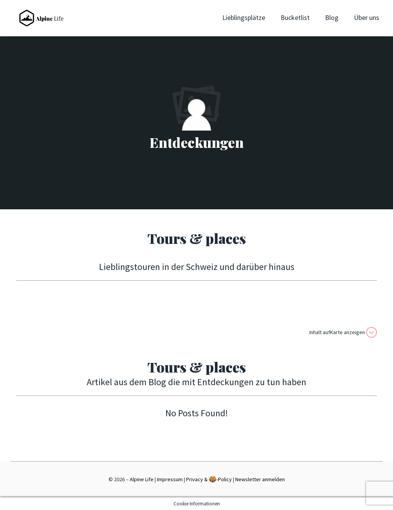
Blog (332, 17)
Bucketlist (295, 17)
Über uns (366, 17)
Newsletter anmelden (260, 479)
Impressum (170, 479)
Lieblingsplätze (243, 17)
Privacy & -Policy (209, 479)
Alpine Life (142, 479)
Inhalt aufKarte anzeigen (343, 332)
